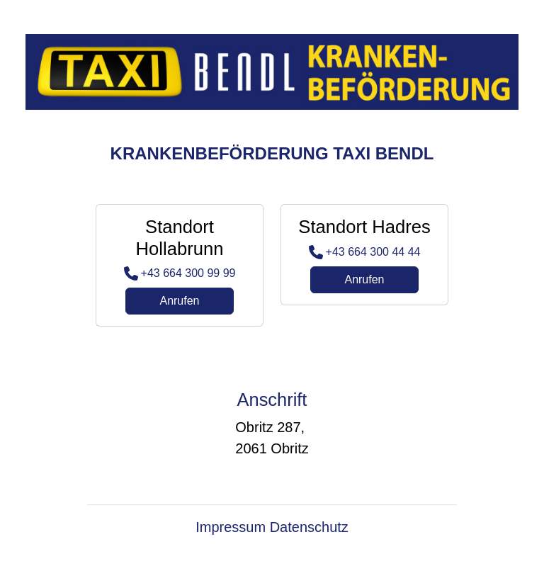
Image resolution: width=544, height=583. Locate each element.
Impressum (231, 527)
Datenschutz (309, 527)
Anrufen (179, 301)
